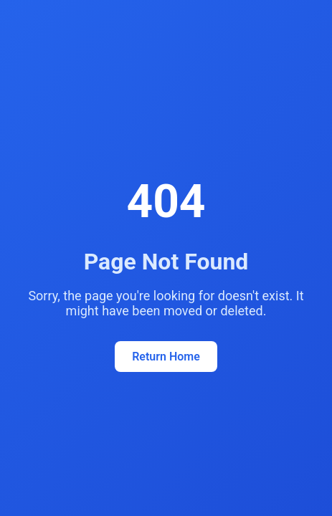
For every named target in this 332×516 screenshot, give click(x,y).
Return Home (166, 356)
